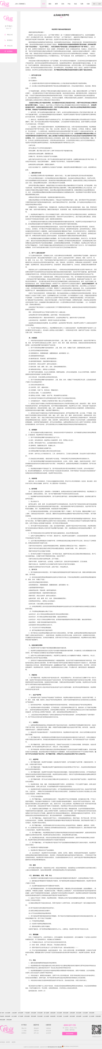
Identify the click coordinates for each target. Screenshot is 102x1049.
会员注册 (48, 1030)
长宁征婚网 (20, 1016)
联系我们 (9, 40)
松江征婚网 (91, 1016)
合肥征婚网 (72, 1012)
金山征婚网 (85, 1016)
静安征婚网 (27, 1016)
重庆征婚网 (65, 1012)
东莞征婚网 (91, 1012)
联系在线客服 (69, 1033)
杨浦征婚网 (52, 1016)
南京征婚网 (78, 1012)
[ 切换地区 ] (21, 4)
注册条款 (48, 1028)
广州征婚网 (27, 1012)
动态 (75, 4)
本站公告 (9, 46)
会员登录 (48, 1033)
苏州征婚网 (39, 1012)
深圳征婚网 (33, 1012)
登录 (94, 4)
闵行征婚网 (59, 1016)
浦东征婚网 (78, 1016)
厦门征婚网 (46, 1012)
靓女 (50, 4)
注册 (99, 4)
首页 (43, 4)
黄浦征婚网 (7, 1016)
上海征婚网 (14, 1012)
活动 (62, 4)
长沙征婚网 (85, 1012)
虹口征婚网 (46, 1016)
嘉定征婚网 (72, 1016)
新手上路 (36, 1033)
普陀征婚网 (33, 1016)
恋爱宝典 (36, 1030)
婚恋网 (13, 1042)
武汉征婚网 (59, 1012)
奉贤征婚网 (2, 1019)
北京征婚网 (7, 1012)
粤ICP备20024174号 (52, 1047)
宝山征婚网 (65, 1016)
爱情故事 (36, 1028)
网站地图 (60, 1047)
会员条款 (9, 51)
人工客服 (24, 1030)
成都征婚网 (52, 1012)
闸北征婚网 (39, 1016)
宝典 (81, 4)
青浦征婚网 (98, 1016)
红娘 (88, 4)
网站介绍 (9, 35)
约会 (69, 4)
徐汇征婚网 (14, 1016)
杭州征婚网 (20, 1012)
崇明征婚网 (9, 1019)
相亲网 (8, 1042)
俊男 (56, 4)
